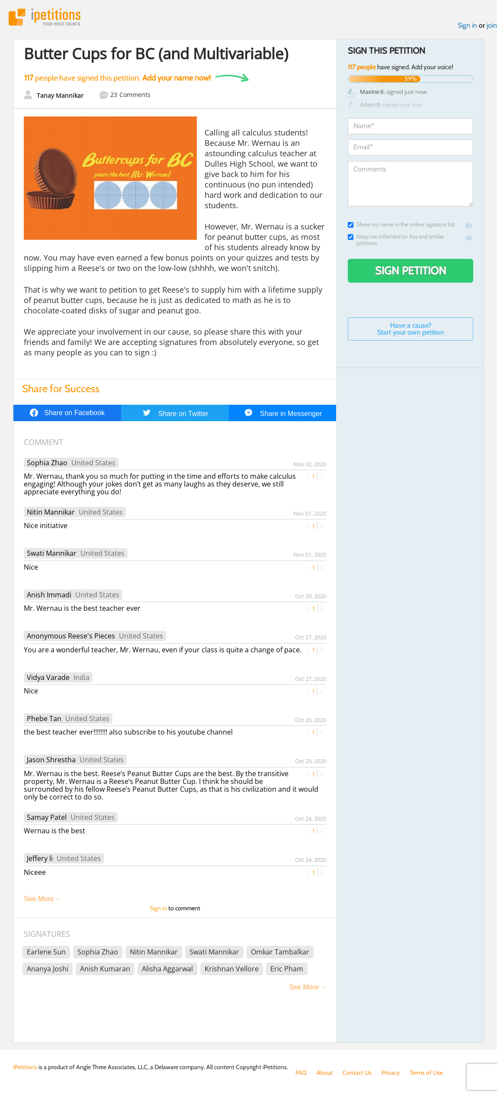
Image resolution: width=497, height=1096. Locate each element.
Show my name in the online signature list (401, 224)
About (325, 1073)
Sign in (467, 25)
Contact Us (357, 1073)
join (492, 25)
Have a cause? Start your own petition (410, 328)
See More (39, 899)
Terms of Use (426, 1073)
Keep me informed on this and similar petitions (396, 239)
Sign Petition (410, 270)
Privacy (391, 1073)
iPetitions (44, 17)
